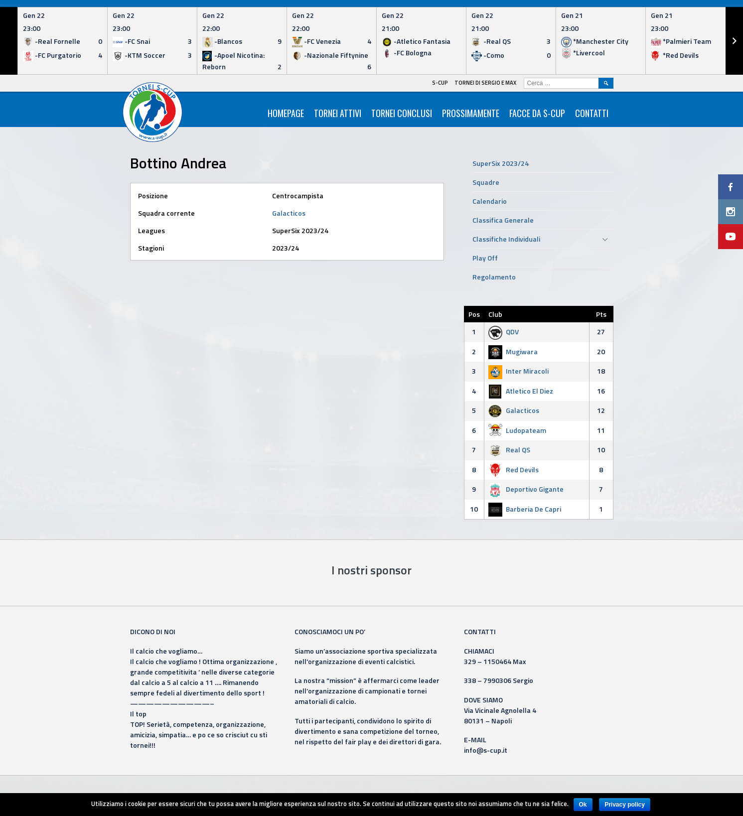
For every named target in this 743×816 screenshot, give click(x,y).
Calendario (489, 201)
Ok (583, 804)
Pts (601, 314)
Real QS (509, 449)
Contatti (591, 113)
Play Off (485, 258)
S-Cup (440, 83)
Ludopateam (517, 430)
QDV (503, 331)
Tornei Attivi (337, 113)
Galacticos (288, 213)
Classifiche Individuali (506, 239)
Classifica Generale (503, 220)
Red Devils (513, 469)
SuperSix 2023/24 (500, 163)
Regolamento (494, 277)
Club (495, 314)
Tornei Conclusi (401, 113)
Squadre (485, 182)
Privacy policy (624, 804)
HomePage (286, 113)
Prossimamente (470, 113)
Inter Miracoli (518, 371)
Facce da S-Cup (537, 113)
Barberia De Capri (524, 509)
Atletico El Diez (520, 391)
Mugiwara (513, 351)
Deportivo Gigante (526, 489)
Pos (474, 314)
